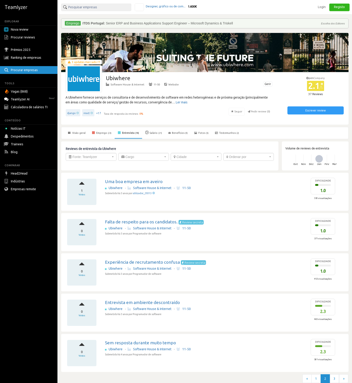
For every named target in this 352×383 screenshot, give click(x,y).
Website (171, 84)
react (87, 113)
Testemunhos (227, 133)
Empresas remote (20, 189)
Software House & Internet (125, 84)
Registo (339, 7)
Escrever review (315, 110)
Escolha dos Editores (333, 23)
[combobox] (91, 157)
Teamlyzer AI (30, 98)
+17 (98, 113)
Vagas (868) (16, 91)
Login (322, 7)
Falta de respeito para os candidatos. (141, 221)
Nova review (16, 29)
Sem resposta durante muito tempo (140, 342)
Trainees (14, 144)
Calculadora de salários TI (26, 107)
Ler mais (182, 102)
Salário (153, 132)
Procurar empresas (21, 70)
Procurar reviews (20, 37)
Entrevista (128, 132)
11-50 (154, 84)
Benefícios (178, 133)
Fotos (201, 133)
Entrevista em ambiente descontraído (142, 302)
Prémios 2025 (17, 50)
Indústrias (15, 181)
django (71, 113)
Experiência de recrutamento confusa (142, 262)
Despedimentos (19, 136)
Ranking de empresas (23, 57)
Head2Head (16, 173)
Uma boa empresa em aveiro (134, 181)
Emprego (101, 132)
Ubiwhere (116, 188)
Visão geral (77, 133)
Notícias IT (16, 128)
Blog (11, 152)
